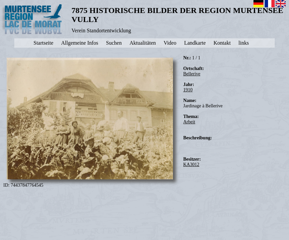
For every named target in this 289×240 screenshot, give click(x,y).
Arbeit (189, 121)
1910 (188, 89)
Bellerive (191, 73)
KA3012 (191, 164)
